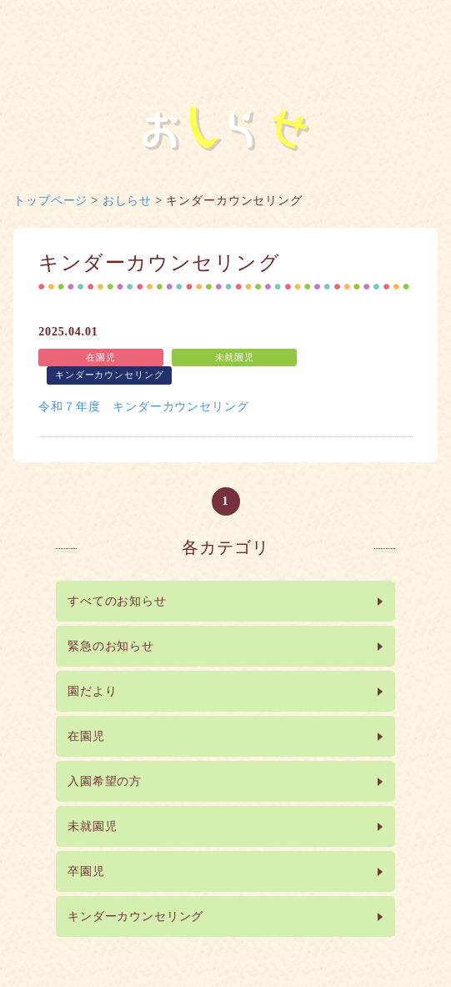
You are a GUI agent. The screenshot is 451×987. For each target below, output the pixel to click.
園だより (92, 691)
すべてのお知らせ (117, 601)
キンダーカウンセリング (135, 916)
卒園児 (86, 871)
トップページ (50, 200)
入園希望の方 (105, 781)
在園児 (86, 736)
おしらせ (127, 200)
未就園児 (92, 826)
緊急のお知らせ (111, 646)
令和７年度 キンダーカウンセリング (143, 406)
